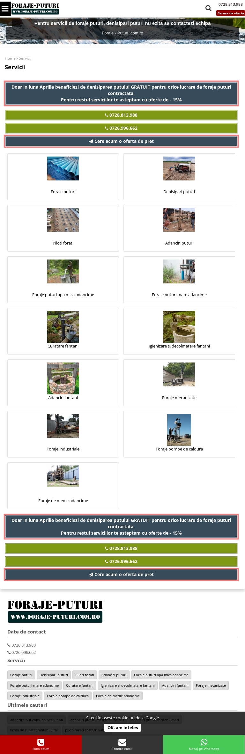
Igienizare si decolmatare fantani (179, 346)
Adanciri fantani (63, 397)
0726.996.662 (121, 128)
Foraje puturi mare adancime (179, 294)
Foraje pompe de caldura (179, 449)
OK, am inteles (123, 727)
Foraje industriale (63, 449)
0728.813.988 (121, 115)
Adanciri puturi (179, 243)
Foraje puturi (63, 191)
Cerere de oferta (231, 13)
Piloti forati (63, 243)
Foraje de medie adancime (63, 500)
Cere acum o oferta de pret (121, 141)
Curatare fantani (63, 346)
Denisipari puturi (179, 191)
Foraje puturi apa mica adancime (63, 294)
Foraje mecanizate (179, 397)
